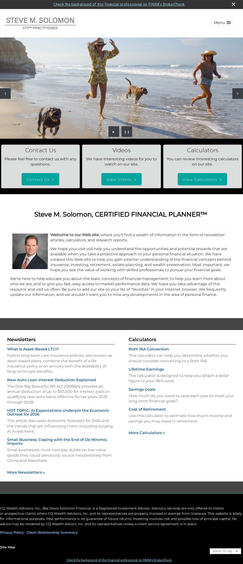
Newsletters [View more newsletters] (21, 339)
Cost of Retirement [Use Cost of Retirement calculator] (147, 409)
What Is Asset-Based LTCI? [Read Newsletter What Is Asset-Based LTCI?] (33, 349)
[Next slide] (237, 93)
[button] (222, 22)
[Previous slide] (5, 93)
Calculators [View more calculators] (142, 339)
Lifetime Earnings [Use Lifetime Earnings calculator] (146, 369)
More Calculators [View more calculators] (147, 433)
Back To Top (225, 551)
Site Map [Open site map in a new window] (7, 547)
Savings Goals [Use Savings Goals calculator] (142, 389)
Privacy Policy (12, 532)
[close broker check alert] (233, 4)
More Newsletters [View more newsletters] (26, 472)
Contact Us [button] (38, 179)
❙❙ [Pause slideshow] (127, 131)
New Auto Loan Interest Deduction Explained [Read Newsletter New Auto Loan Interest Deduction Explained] (51, 380)
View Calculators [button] (200, 179)
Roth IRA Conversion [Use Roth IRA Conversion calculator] (149, 349)
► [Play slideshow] (114, 131)
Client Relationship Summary (52, 532)
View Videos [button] (119, 179)
